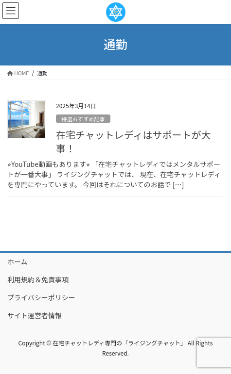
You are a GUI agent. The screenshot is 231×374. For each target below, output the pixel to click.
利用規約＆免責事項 (38, 279)
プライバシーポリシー (41, 297)
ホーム (17, 261)
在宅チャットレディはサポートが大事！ (133, 141)
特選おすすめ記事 (83, 119)
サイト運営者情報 (34, 315)
